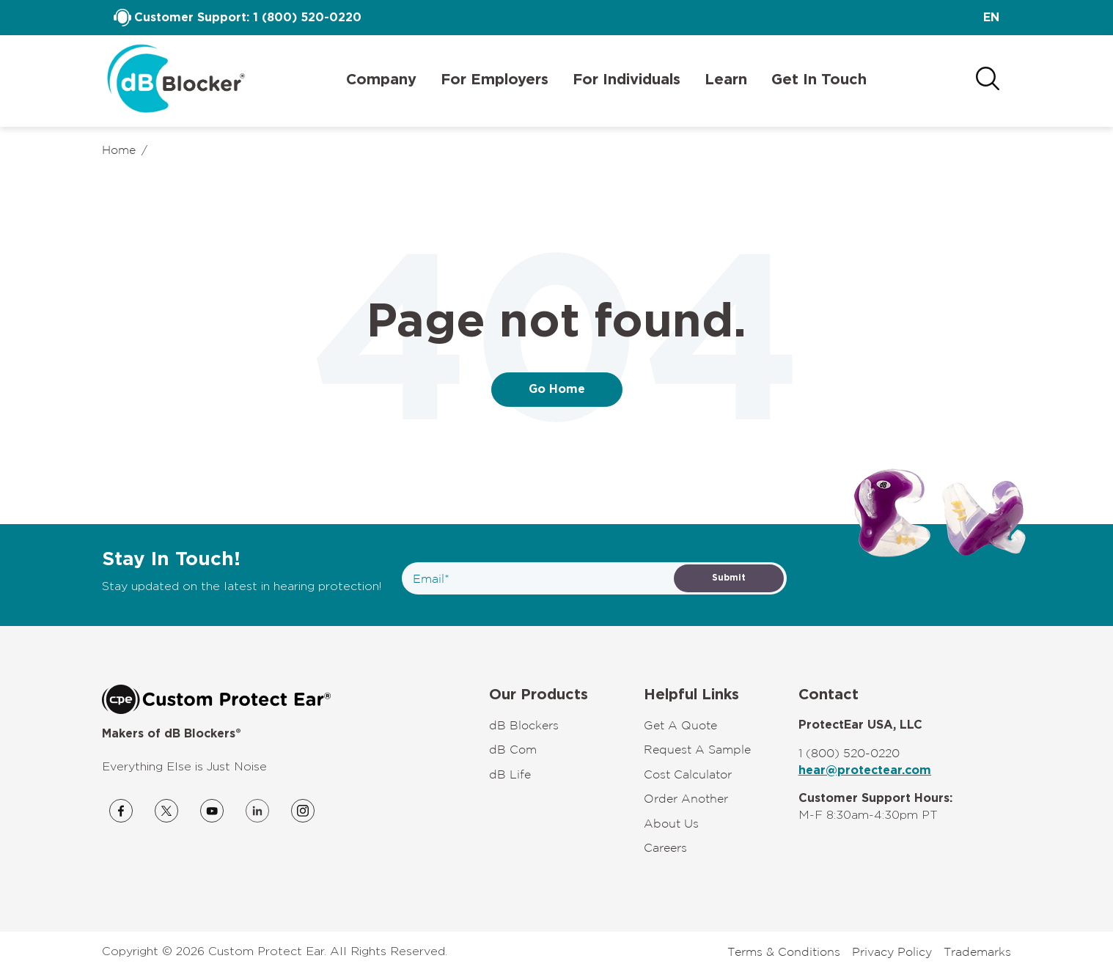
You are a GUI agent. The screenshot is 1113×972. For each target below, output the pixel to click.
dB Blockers (524, 725)
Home (119, 149)
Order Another (686, 798)
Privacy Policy (892, 951)
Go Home (557, 389)
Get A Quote (680, 725)
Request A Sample (697, 749)
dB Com (513, 749)
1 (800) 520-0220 (307, 17)
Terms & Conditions (783, 951)
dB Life (510, 774)
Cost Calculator (688, 774)
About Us (671, 823)
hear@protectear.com (864, 770)
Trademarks (977, 951)
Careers (665, 847)
